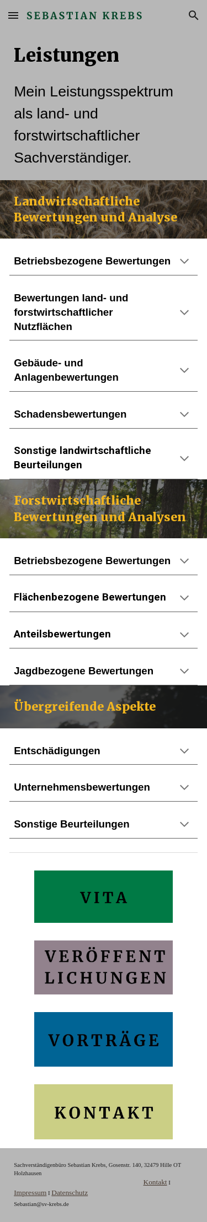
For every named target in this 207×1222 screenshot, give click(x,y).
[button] (13, 15)
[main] (103, 105)
